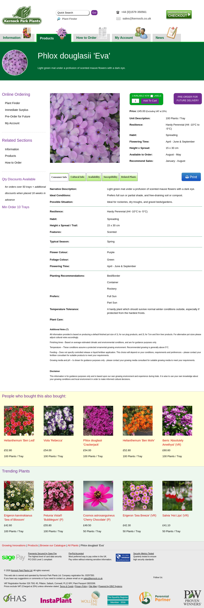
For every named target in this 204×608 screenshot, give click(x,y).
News (167, 36)
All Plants (73, 545)
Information (17, 36)
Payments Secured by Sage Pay (42, 553)
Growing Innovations (14, 545)
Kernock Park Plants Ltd (21, 570)
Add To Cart (150, 100)
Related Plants (128, 177)
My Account (131, 36)
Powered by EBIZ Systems (110, 586)
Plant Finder (67, 18)
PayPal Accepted (76, 553)
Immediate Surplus (16, 109)
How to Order (91, 36)
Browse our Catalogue (53, 545)
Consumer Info (59, 177)
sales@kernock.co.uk (137, 18)
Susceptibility (110, 177)
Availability (94, 177)
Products (54, 37)
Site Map (93, 586)
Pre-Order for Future (17, 116)
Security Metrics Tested (143, 553)
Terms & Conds (66, 586)
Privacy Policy (81, 586)
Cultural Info (77, 177)
